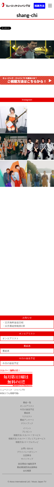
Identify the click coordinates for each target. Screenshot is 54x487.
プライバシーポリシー (27, 452)
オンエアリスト (10, 338)
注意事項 (27, 455)
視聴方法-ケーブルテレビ (27, 442)
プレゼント (27, 432)
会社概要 (27, 471)
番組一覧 (27, 402)
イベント (27, 428)
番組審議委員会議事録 (27, 467)
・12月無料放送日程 (12, 322)
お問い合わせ (27, 448)
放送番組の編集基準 (27, 464)
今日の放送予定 (10, 363)
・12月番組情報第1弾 (13, 326)
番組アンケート (27, 420)
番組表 (5, 351)
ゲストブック (27, 423)
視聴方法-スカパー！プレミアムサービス (27, 438)
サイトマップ (27, 459)
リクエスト (27, 416)
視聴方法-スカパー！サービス (27, 435)
